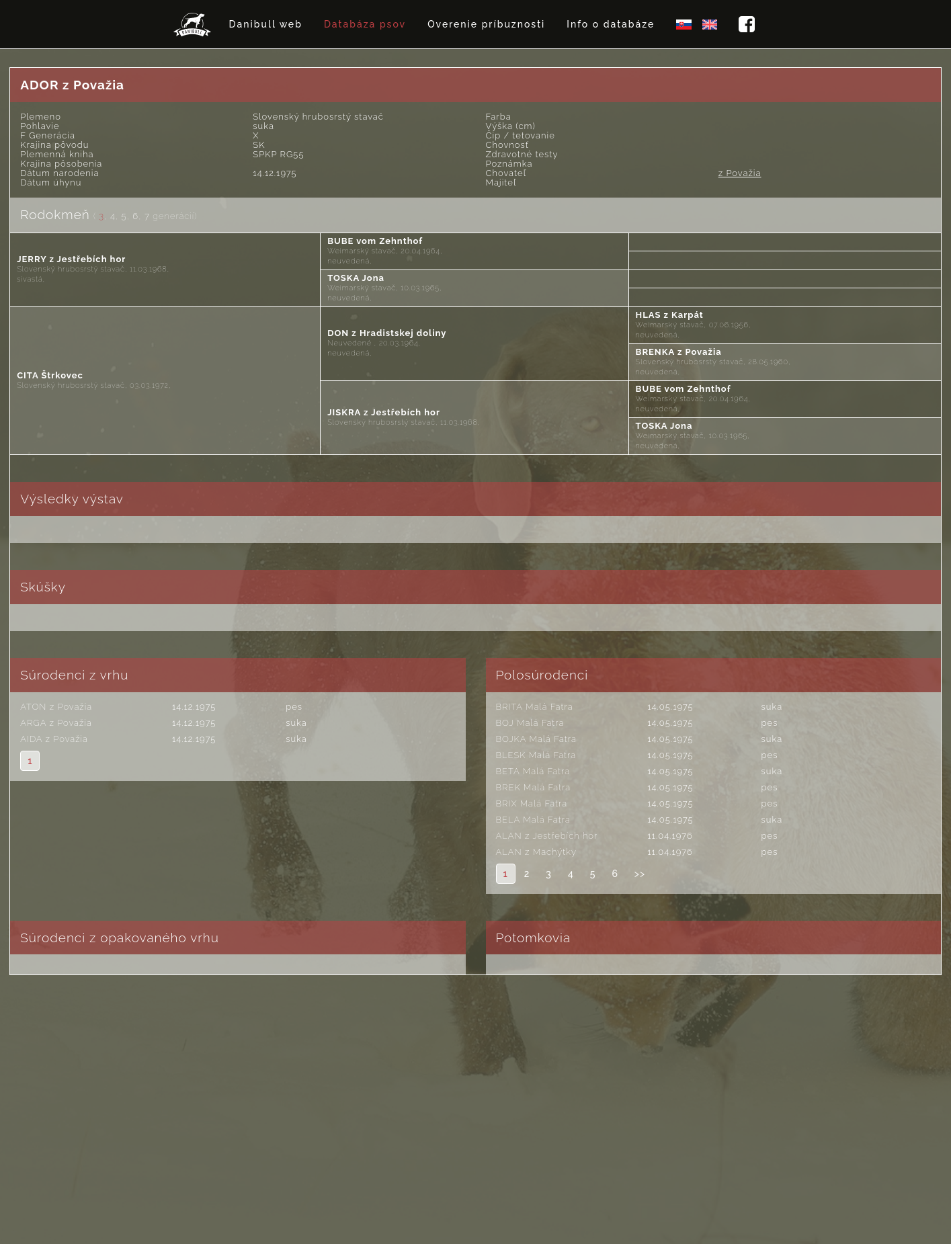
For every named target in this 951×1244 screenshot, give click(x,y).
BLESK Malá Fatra (536, 755)
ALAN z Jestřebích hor (547, 836)
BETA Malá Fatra (533, 771)
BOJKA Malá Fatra (536, 739)
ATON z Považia (56, 707)
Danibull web (265, 24)
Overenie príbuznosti (486, 24)
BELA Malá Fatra (533, 820)
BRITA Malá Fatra (534, 707)
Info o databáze (611, 24)
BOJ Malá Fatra (530, 723)
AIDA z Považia (54, 739)
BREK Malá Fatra (533, 787)
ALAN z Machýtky (536, 852)
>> (639, 873)
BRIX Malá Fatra (532, 803)
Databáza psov (365, 24)
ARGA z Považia (56, 723)
